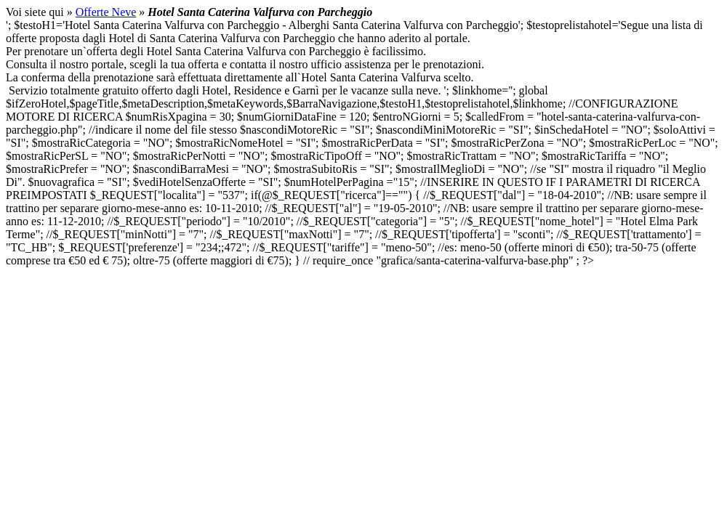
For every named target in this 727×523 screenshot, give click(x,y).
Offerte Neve (106, 12)
